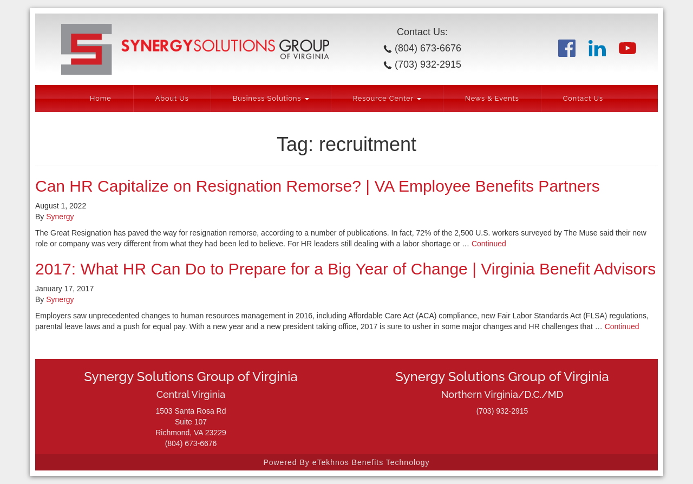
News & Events (492, 98)
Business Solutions (271, 98)
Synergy (60, 216)
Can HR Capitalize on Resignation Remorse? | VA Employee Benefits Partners (317, 186)
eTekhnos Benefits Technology (371, 462)
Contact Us (583, 98)
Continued (489, 243)
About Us (172, 98)
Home (101, 98)
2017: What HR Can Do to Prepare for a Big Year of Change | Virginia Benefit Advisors (345, 269)
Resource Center (387, 98)
